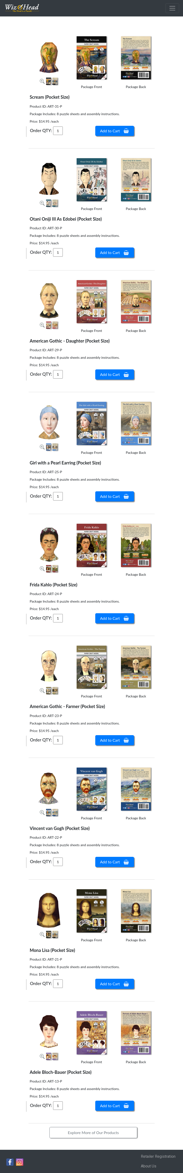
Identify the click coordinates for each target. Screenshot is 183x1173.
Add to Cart (114, 130)
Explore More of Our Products (93, 1132)
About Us (148, 1166)
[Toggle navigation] (172, 8)
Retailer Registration (158, 1156)
